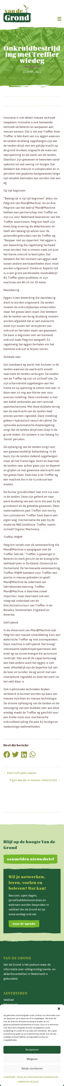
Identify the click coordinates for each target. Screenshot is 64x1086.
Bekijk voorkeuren (32, 1068)
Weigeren (32, 1059)
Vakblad (8, 999)
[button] (59, 1008)
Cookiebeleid (9, 1077)
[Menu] (59, 19)
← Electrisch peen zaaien (19, 773)
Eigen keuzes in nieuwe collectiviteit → (35, 780)
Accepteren (32, 1049)
